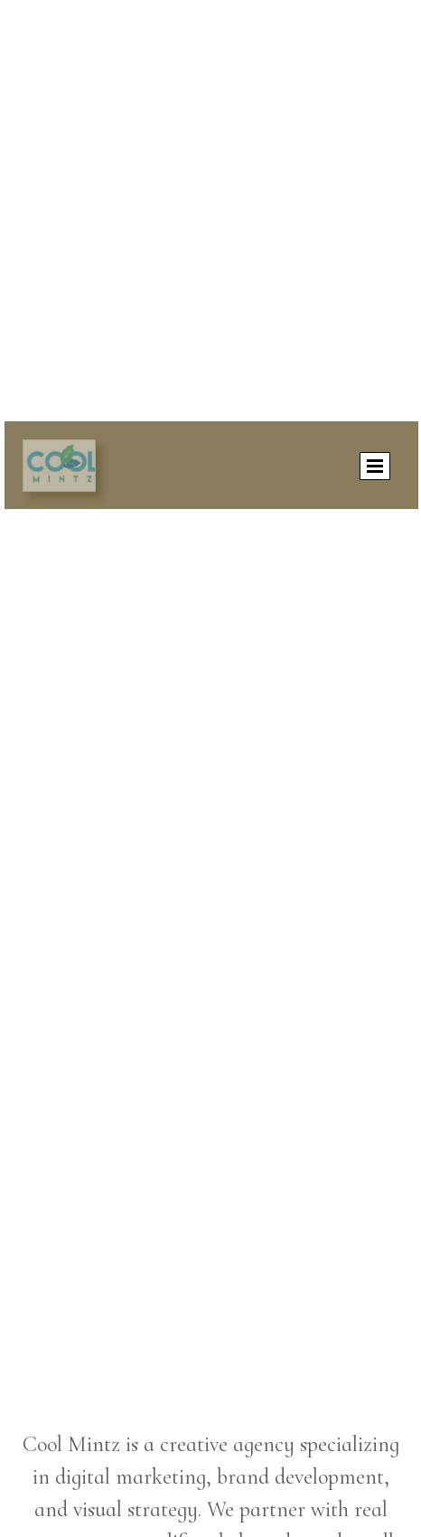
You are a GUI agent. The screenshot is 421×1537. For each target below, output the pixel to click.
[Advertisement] (210, 210)
